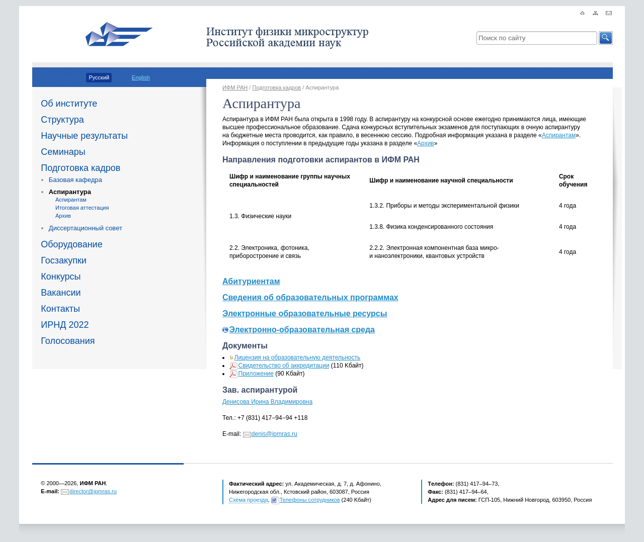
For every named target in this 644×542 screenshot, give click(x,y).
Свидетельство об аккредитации (284, 365)
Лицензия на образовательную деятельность (297, 357)
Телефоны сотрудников (310, 500)
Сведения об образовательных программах (310, 297)
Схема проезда (248, 500)
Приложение (256, 373)
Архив (63, 216)
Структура (62, 120)
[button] (606, 38)
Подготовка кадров (80, 168)
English (141, 77)
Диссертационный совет (85, 228)
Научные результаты (84, 136)
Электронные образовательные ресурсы (304, 313)
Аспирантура (70, 192)
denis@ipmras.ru (274, 433)
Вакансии (60, 293)
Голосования (68, 341)
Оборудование (71, 244)
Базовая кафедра (75, 180)
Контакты (60, 309)
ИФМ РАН (235, 87)
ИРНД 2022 (65, 325)
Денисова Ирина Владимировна (267, 401)
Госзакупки (64, 260)
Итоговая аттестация (82, 208)
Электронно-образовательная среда (302, 329)
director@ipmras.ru (93, 491)
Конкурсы (60, 277)
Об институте (69, 104)
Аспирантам (71, 200)
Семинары (63, 152)
